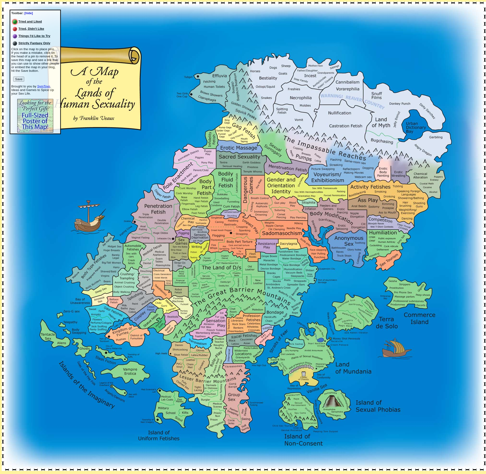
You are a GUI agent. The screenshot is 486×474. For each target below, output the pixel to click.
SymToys (43, 86)
